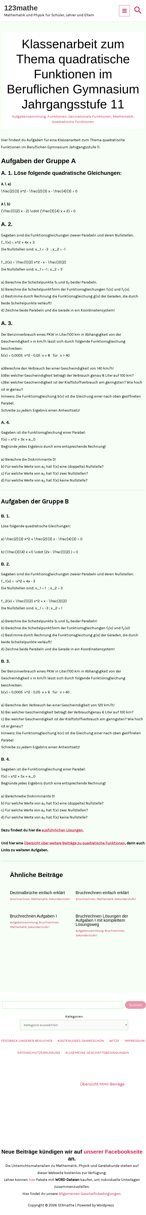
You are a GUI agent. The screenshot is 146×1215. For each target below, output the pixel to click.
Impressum (135, 1040)
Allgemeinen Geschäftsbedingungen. (90, 1193)
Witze (114, 1040)
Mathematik (123, 116)
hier (32, 1179)
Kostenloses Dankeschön (81, 1040)
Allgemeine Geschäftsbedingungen (97, 1052)
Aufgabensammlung (29, 116)
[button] (138, 10)
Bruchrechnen (20, 899)
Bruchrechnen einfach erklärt (102, 892)
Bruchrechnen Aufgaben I (33, 916)
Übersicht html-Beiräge (102, 1084)
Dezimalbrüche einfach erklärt (37, 892)
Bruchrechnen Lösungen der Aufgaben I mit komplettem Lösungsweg (102, 920)
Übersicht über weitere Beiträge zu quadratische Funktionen (74, 843)
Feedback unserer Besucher (26, 1040)
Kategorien (74, 1016)
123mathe (21, 8)
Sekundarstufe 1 (59, 899)
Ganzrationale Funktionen (89, 116)
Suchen (135, 1005)
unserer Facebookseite (113, 1152)
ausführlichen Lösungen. (63, 830)
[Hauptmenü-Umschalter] (124, 10)
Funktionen (57, 116)
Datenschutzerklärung (38, 1052)
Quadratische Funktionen (73, 121)
